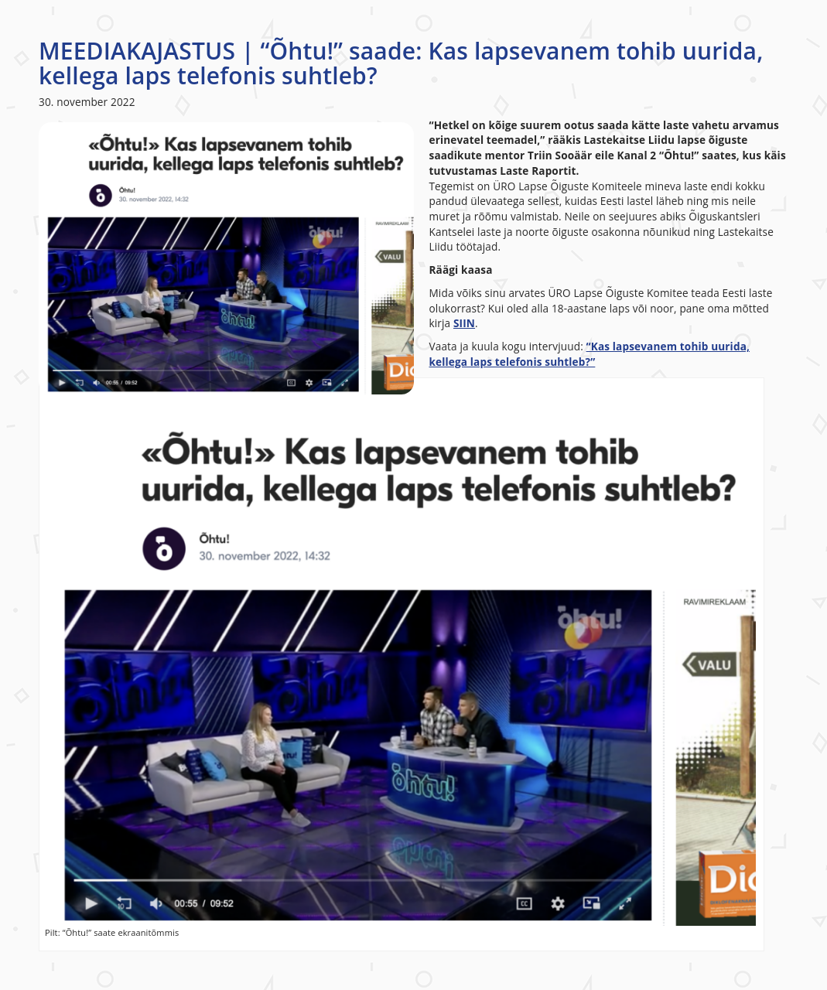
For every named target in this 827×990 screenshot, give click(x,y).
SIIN (464, 323)
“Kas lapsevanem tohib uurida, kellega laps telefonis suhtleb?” (589, 354)
